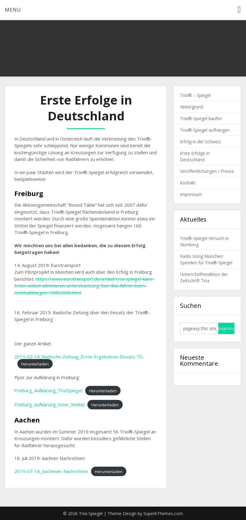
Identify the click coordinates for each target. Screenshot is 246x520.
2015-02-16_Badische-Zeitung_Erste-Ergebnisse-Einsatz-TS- (79, 357)
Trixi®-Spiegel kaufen (201, 118)
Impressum (191, 194)
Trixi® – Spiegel (195, 95)
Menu (13, 9)
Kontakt (187, 183)
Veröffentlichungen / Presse (207, 171)
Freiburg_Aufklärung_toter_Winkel (49, 404)
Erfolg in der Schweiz (200, 141)
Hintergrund (191, 107)
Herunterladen (35, 363)
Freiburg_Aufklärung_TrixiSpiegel (48, 390)
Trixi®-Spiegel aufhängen (205, 130)
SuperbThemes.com (163, 513)
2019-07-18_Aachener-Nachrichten (51, 471)
